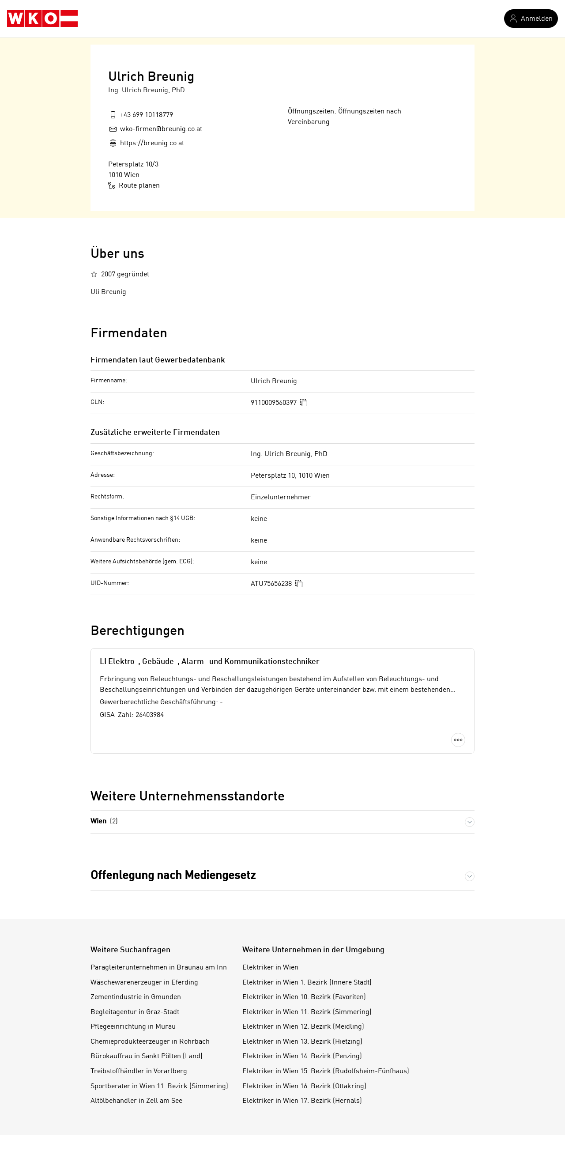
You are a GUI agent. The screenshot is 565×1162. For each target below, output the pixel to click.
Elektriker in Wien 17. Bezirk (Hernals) (302, 1101)
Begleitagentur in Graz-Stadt (134, 1012)
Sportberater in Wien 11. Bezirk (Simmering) (159, 1086)
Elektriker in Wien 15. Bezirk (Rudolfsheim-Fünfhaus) (325, 1071)
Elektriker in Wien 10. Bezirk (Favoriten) (304, 997)
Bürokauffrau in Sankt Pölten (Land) (146, 1056)
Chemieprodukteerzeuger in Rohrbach (150, 1041)
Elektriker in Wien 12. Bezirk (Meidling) (303, 1026)
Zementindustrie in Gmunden (135, 997)
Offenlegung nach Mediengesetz (173, 876)
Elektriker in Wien (270, 967)
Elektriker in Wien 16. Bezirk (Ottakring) (304, 1086)
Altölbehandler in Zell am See (136, 1101)
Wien (104, 822)
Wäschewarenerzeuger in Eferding (144, 982)
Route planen (134, 185)
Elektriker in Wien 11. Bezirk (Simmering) (307, 1012)
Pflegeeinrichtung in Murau (133, 1026)
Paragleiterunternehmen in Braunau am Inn (158, 967)
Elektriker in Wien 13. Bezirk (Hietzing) (302, 1041)
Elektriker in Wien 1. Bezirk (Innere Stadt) (307, 982)
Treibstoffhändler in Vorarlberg (138, 1071)
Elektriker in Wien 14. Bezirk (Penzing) (302, 1056)
